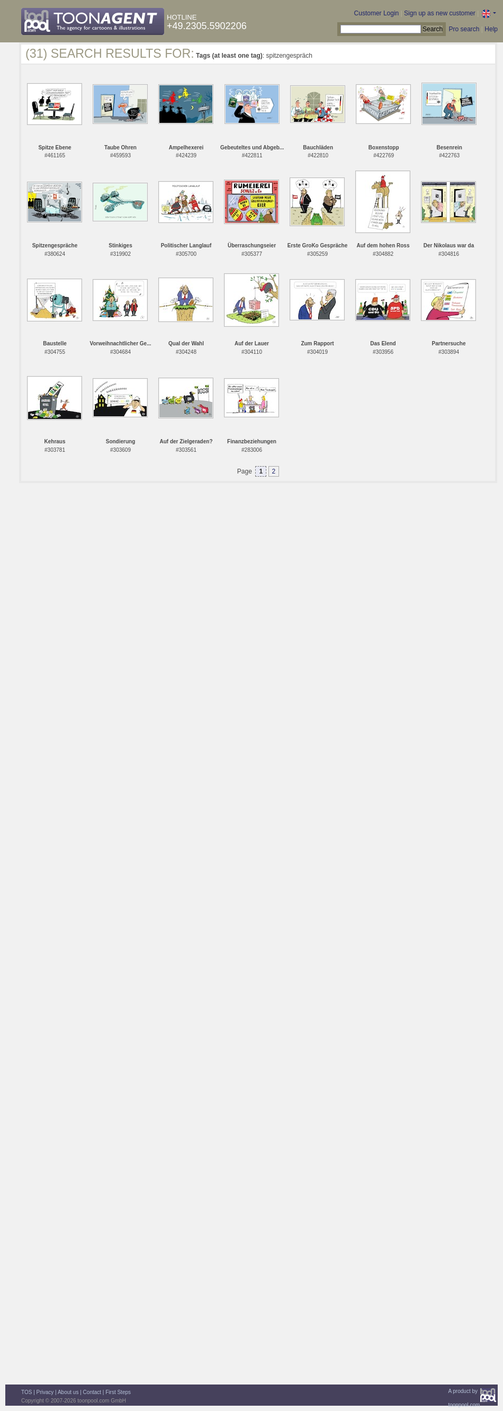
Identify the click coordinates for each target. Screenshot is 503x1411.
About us (68, 1392)
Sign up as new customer (439, 13)
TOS (26, 1392)
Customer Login (376, 13)
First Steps (118, 1392)
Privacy (45, 1392)
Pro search (463, 29)
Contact (92, 1392)
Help (491, 29)
